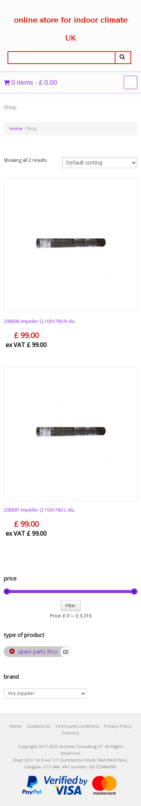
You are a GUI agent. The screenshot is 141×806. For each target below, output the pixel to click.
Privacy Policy (118, 726)
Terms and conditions (77, 726)
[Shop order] (99, 162)
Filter (70, 605)
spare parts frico (38, 651)
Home (16, 128)
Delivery (70, 733)
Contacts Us (38, 726)
